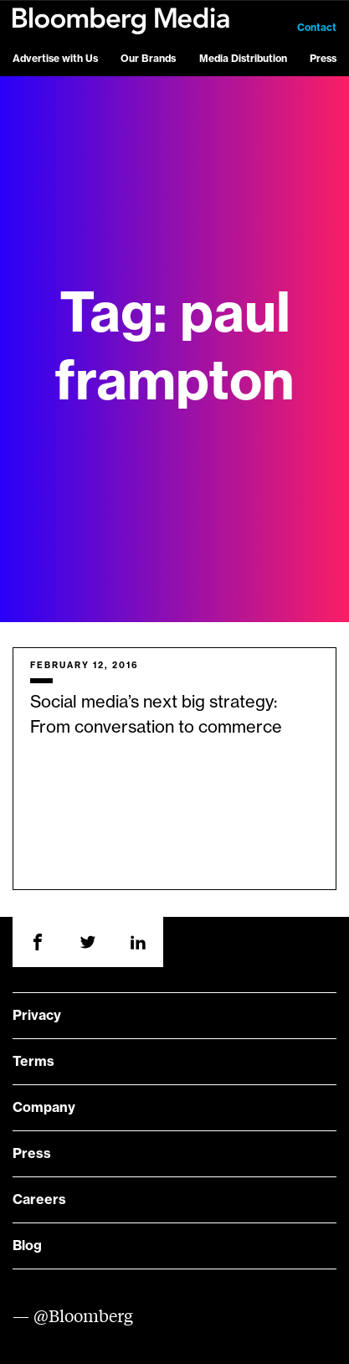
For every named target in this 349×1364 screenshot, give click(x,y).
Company (44, 1107)
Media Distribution (243, 59)
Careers (39, 1200)
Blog (27, 1246)
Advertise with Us (55, 59)
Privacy (37, 1015)
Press (323, 59)
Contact (316, 28)
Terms (33, 1061)
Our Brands (148, 59)
